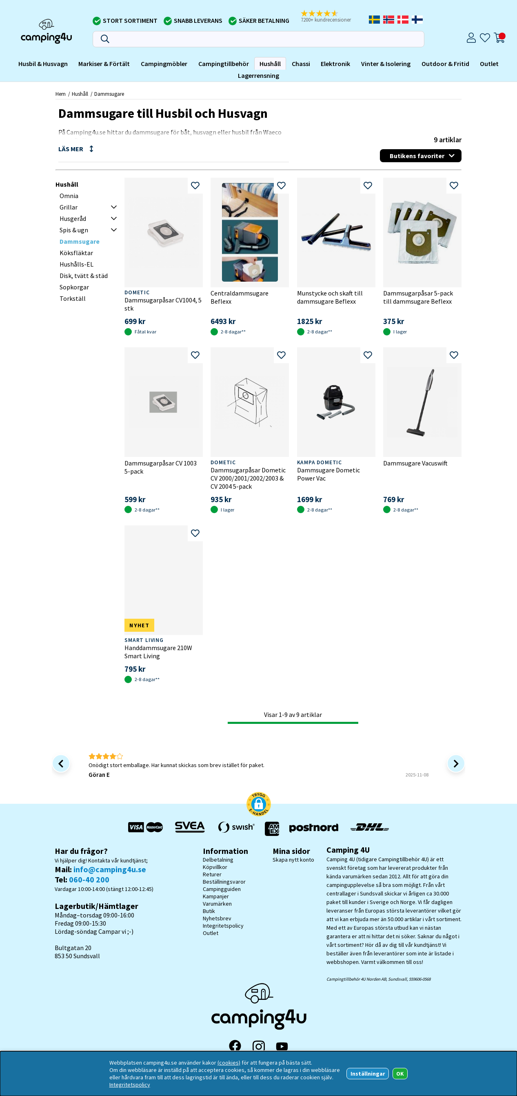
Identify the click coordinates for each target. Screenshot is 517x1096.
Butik (209, 911)
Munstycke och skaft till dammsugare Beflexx (330, 297)
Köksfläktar (76, 253)
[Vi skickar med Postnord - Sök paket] (313, 829)
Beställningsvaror (224, 881)
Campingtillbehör (223, 64)
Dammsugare (109, 93)
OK (400, 1073)
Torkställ (73, 298)
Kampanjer (216, 896)
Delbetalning (218, 859)
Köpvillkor (215, 867)
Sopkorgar (74, 287)
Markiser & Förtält (104, 64)
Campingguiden (222, 889)
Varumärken (217, 903)
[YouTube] (282, 1046)
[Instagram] (259, 1047)
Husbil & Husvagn (43, 64)
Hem (60, 93)
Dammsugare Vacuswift (415, 463)
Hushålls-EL (76, 264)
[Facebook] (235, 1047)
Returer (212, 874)
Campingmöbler (164, 64)
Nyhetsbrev (217, 918)
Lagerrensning (258, 75)
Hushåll (270, 64)
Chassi (301, 64)
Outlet (489, 64)
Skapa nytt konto (293, 859)
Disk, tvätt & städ (84, 275)
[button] (258, 805)
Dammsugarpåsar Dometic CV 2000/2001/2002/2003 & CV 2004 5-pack (248, 478)
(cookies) (228, 1062)
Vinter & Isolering (385, 64)
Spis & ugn (74, 230)
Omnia (69, 196)
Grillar (69, 207)
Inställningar (368, 1073)
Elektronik (335, 64)
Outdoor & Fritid (445, 64)
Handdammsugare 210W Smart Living (158, 652)
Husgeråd (73, 218)
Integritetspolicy (223, 925)
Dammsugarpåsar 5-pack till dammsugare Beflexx (418, 297)
